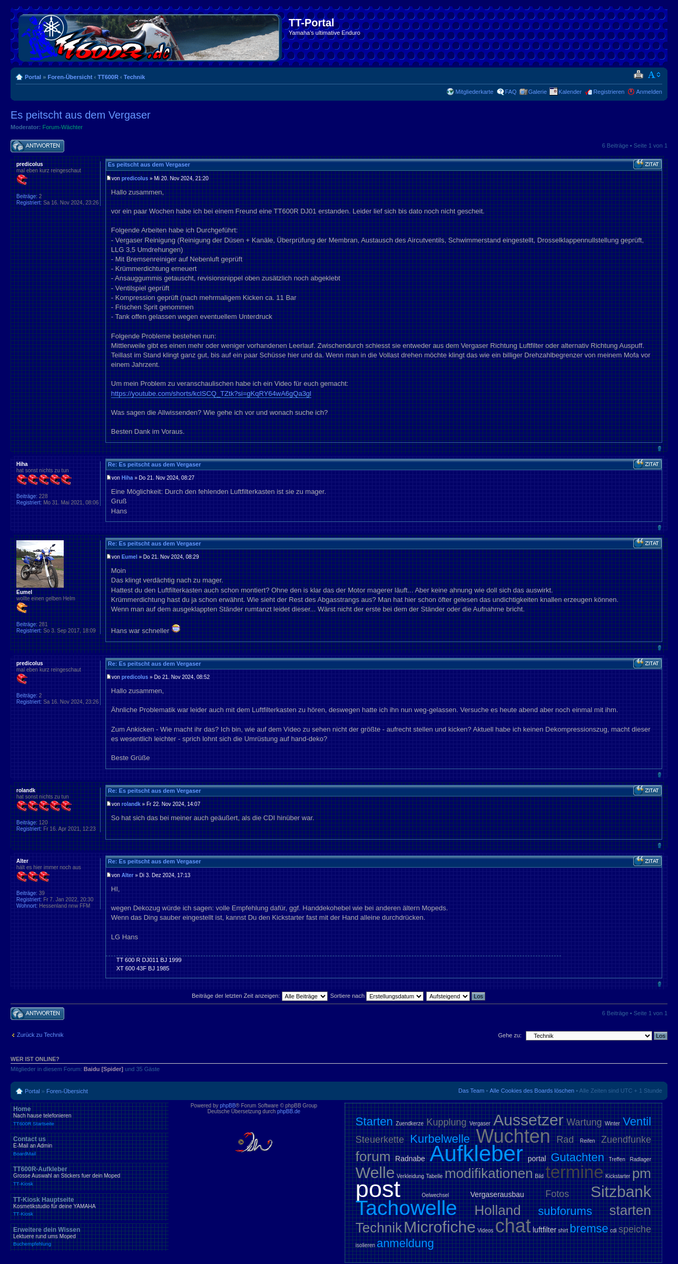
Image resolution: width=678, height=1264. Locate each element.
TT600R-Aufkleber (89, 1176)
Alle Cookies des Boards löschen (531, 1090)
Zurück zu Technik (40, 1035)
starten (631, 1210)
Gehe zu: (510, 1035)
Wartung (584, 1122)
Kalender (570, 92)
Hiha (127, 478)
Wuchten (513, 1136)
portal (537, 1158)
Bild (539, 1176)
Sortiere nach (377, 996)
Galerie (537, 92)
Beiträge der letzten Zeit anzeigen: (260, 996)
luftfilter (544, 1230)
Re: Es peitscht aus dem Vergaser (154, 464)
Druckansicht (638, 75)
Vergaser (479, 1123)
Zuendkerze (410, 1123)
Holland (497, 1210)
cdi (613, 1230)
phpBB (227, 1106)
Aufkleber (476, 1153)
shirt (563, 1230)
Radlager (640, 1159)
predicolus (135, 178)
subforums (565, 1211)
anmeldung (405, 1243)
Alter (128, 875)
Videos (485, 1230)
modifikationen (489, 1173)
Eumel (129, 557)
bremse (588, 1228)
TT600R (108, 77)
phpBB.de (288, 1111)
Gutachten (577, 1157)
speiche (634, 1229)
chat (513, 1226)
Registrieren (608, 92)
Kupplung (446, 1122)
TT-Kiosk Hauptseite (89, 1206)
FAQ (511, 92)
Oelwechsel (435, 1195)
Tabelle (434, 1176)
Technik (134, 77)
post (378, 1188)
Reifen (587, 1141)
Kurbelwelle (440, 1138)
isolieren (365, 1245)
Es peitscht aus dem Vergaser (81, 115)
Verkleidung (410, 1176)
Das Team (471, 1090)
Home (89, 1115)
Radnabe (410, 1158)
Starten (374, 1121)
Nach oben (659, 448)
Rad (565, 1139)
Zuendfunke (626, 1139)
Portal (33, 77)
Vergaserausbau (497, 1194)
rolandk (131, 804)
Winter (612, 1123)
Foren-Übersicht (69, 77)
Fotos (557, 1194)
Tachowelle (406, 1208)
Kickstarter (617, 1176)
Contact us (89, 1145)
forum (373, 1156)
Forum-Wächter (63, 127)
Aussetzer (528, 1120)
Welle (375, 1172)
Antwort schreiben (37, 146)
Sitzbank (621, 1191)
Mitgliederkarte (474, 92)
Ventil (637, 1121)
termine (574, 1172)
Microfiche (440, 1227)
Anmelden (649, 92)
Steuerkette (380, 1139)
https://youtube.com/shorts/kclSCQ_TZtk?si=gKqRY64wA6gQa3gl (211, 393)
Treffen (617, 1159)
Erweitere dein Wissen (89, 1236)
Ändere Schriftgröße (654, 75)
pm (641, 1173)
